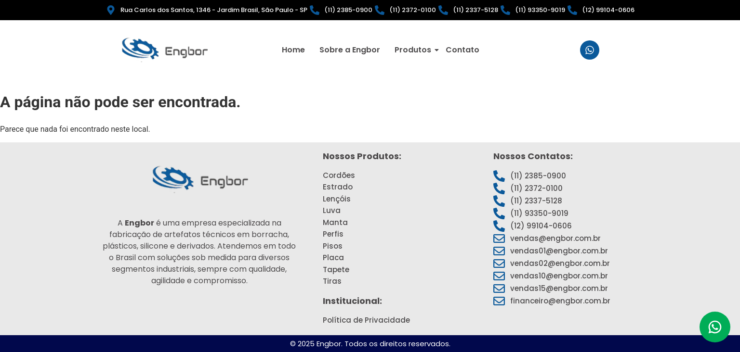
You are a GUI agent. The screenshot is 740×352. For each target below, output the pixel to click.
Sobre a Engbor (349, 49)
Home (293, 49)
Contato (462, 49)
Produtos (414, 49)
